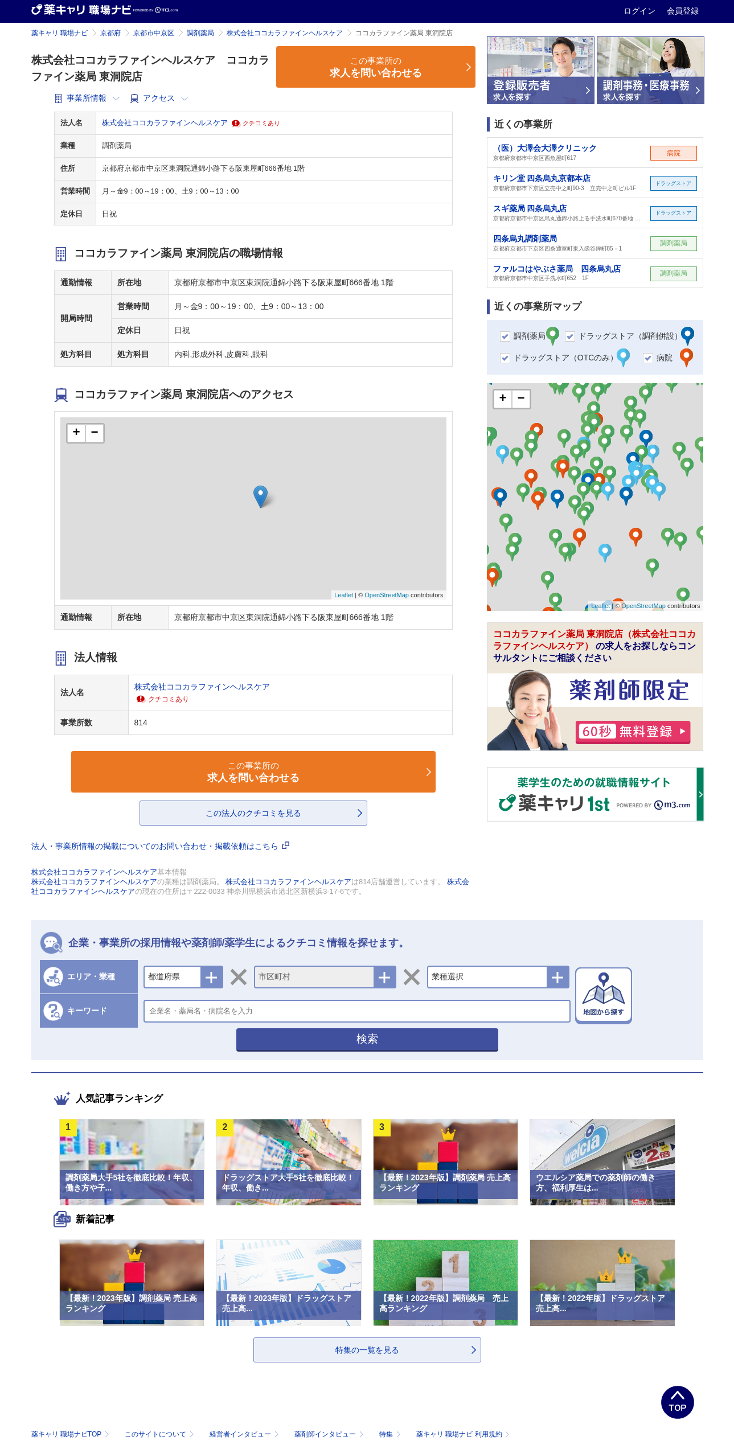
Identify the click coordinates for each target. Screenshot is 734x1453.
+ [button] (76, 433)
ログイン (641, 10)
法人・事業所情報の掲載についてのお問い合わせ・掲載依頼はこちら (160, 846)
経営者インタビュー (245, 1434)
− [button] (94, 433)
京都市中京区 (153, 33)
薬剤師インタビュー (330, 1434)
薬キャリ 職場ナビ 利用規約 (463, 1434)
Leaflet (343, 595)
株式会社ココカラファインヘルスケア (285, 33)
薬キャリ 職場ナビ (59, 33)
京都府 (110, 33)
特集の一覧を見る (367, 1350)
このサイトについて (160, 1434)
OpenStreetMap (386, 595)
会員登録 (683, 10)
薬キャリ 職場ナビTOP (71, 1434)
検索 (367, 1039)
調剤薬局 (200, 33)
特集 (391, 1434)
